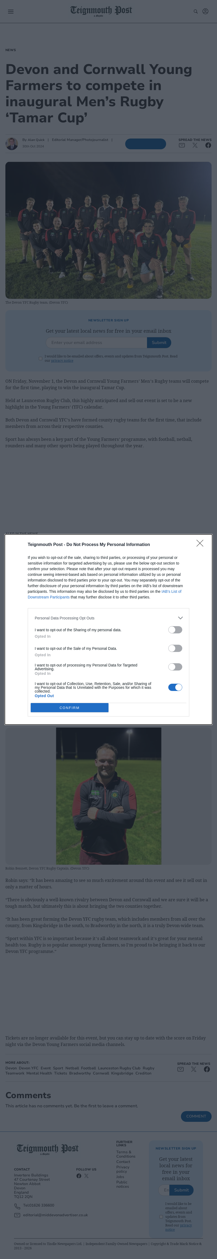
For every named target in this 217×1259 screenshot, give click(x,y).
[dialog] (108, 629)
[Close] (202, 545)
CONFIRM (70, 707)
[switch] (175, 629)
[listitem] (108, 618)
